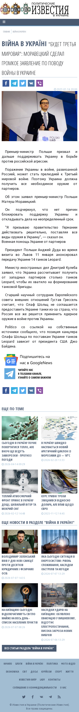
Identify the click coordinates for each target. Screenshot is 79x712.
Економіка (12, 671)
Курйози (46, 671)
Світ (24, 671)
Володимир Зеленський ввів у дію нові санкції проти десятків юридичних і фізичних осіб (18, 565)
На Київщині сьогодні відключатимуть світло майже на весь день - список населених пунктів (20, 616)
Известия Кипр (27, 679)
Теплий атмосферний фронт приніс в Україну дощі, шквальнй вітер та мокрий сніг (19, 502)
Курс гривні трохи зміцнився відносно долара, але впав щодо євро (57, 502)
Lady (42, 679)
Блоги (18, 663)
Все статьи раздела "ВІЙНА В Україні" (29, 648)
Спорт (58, 671)
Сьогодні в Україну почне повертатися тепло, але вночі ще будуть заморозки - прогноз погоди (19, 451)
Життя (69, 671)
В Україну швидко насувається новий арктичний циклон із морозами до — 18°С (56, 449)
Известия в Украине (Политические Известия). (41, 704)
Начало (8, 663)
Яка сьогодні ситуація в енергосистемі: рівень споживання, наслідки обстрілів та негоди (58, 563)
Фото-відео (68, 663)
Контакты (54, 679)
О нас (63, 687)
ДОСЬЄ (34, 671)
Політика (52, 663)
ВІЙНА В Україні (24, 43)
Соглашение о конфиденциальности (35, 687)
